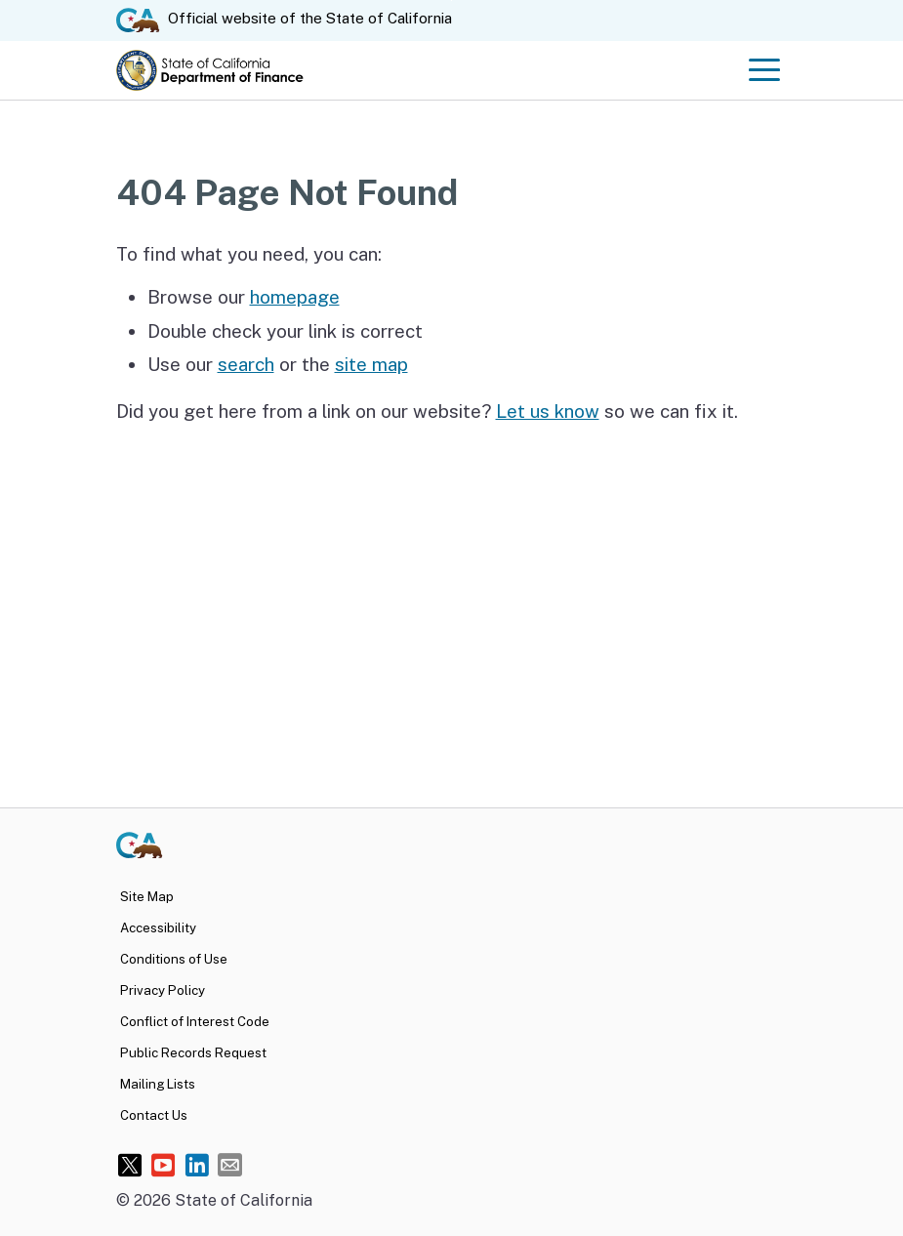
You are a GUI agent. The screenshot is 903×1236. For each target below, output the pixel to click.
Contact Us (153, 1115)
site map (371, 364)
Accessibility (158, 927)
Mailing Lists (157, 1084)
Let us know (547, 411)
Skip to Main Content (451, 0)
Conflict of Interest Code (194, 1021)
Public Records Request (193, 1052)
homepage (295, 297)
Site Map (147, 896)
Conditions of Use (173, 959)
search (246, 364)
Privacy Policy (162, 990)
